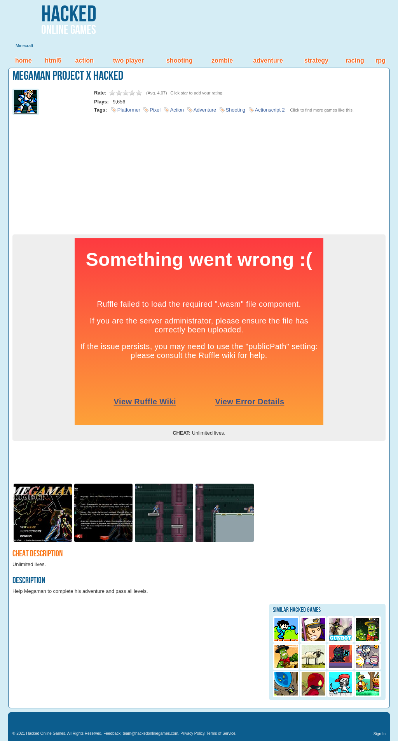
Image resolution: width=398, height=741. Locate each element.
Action (84, 60)
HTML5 (53, 60)
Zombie (222, 60)
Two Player (128, 60)
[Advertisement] (199, 172)
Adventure (268, 60)
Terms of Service (220, 733)
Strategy (316, 60)
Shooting (179, 60)
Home (23, 60)
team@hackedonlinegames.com (150, 733)
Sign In (380, 734)
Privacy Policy (192, 733)
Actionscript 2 (270, 110)
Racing (355, 60)
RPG (380, 60)
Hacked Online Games (45, 733)
